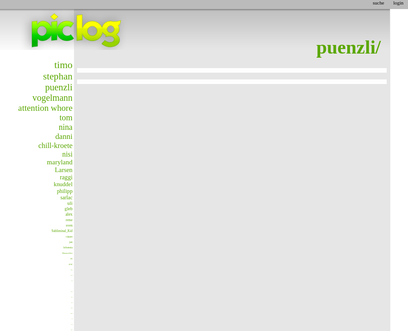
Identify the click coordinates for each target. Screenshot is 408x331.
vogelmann (53, 98)
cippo (69, 236)
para (72, 270)
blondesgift (72, 313)
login (398, 2)
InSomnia (68, 247)
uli (70, 203)
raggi (66, 177)
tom (66, 117)
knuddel (63, 184)
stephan (58, 76)
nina (65, 127)
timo (63, 64)
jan (71, 242)
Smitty (72, 324)
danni (64, 136)
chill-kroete (55, 145)
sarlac (66, 197)
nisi (67, 154)
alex (69, 214)
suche (378, 2)
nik (71, 259)
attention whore (45, 108)
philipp (65, 191)
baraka (72, 302)
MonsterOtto (67, 253)
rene (69, 219)
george (71, 264)
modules (72, 291)
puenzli (59, 87)
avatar (72, 275)
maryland (60, 162)
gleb (69, 208)
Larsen (64, 169)
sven (69, 225)
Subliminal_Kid (62, 231)
